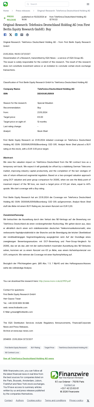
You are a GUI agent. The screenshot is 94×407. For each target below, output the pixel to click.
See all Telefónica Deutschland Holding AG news (28, 358)
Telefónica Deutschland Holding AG (73, 348)
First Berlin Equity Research (16, 348)
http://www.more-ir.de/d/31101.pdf (55, 281)
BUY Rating (35, 348)
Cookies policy (34, 400)
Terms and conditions (55, 400)
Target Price (49, 348)
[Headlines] (5, 4)
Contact (8, 400)
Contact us (69, 385)
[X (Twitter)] (88, 401)
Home (6, 11)
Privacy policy (76, 400)
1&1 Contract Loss (12, 352)
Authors (20, 400)
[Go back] (12, 18)
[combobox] (47, 4)
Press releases (23, 11)
